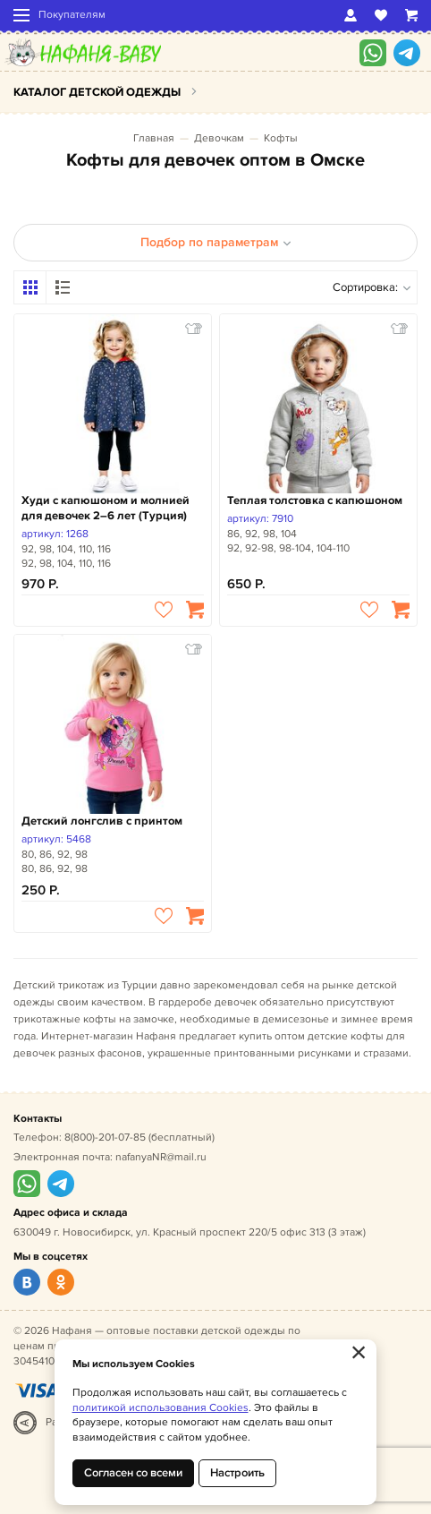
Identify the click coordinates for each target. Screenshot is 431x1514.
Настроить (237, 1473)
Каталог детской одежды (97, 92)
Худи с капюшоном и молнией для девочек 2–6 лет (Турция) (105, 508)
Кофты (281, 138)
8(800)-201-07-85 (105, 1137)
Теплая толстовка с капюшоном (314, 500)
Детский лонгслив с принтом (101, 821)
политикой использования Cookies (160, 1408)
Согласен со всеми (133, 1473)
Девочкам (219, 138)
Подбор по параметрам (216, 242)
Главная (153, 138)
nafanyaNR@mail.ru (161, 1157)
